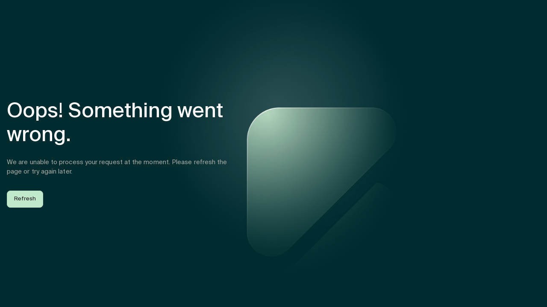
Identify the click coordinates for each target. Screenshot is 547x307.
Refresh (25, 199)
